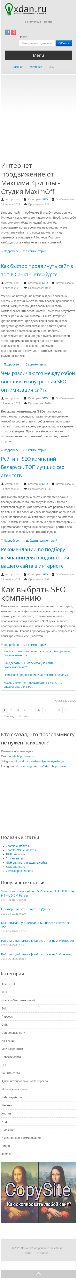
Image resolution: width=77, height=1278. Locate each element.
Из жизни (7, 1040)
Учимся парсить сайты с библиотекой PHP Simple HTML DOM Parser (37, 893)
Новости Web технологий (18, 1000)
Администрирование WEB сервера (24, 1081)
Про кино (7, 1129)
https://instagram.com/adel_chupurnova (40, 766)
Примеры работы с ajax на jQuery (26, 909)
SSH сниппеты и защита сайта (26, 862)
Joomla (6, 1154)
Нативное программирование (21, 1137)
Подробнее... (12, 251)
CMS (4, 1024)
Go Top (38, 1274)
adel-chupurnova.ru (21, 756)
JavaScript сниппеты (19, 871)
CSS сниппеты (15, 866)
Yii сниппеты (14, 858)
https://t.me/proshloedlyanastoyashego (39, 761)
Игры (4, 1121)
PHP (4, 992)
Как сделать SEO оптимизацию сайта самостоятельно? (29, 665)
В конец (24, 716)
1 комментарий (36, 251)
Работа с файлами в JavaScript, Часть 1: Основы (36, 954)
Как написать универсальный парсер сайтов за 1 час (37, 925)
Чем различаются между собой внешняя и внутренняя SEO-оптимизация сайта (38, 381)
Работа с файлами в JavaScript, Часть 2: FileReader (37, 940)
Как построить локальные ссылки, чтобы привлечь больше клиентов (37, 653)
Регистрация (33, 21)
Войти (48, 21)
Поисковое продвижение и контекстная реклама (36, 675)
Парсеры (7, 1016)
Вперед (9, 716)
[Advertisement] (38, 121)
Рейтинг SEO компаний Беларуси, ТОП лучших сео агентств (32, 467)
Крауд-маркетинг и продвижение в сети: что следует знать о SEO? (33, 684)
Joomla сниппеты (17, 846)
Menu (38, 55)
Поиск (23, 37)
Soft (4, 1008)
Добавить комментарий (41, 540)
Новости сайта (11, 1057)
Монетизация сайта (14, 1089)
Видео (5, 1145)
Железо (6, 1105)
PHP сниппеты (15, 854)
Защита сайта (10, 1073)
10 (66, 710)
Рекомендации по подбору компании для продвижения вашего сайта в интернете (35, 557)
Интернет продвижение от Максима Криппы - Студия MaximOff (30, 178)
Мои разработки (12, 1048)
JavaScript (8, 984)
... (32, 710)
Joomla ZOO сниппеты (21, 850)
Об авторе (42, 1253)
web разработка (12, 1097)
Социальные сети (13, 1032)
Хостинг (6, 1113)
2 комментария (36, 364)
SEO (45, 199)
